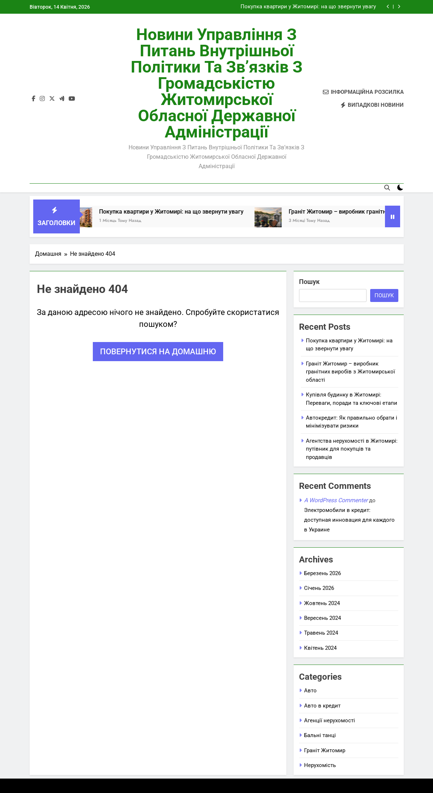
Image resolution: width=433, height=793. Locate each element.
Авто (310, 690)
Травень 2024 (321, 633)
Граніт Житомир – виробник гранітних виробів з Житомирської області (350, 371)
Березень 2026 (322, 573)
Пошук (309, 281)
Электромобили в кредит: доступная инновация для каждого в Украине (349, 520)
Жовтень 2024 (322, 603)
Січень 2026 (319, 588)
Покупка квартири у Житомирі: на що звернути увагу (308, 7)
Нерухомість (320, 765)
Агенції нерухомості (329, 720)
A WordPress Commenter (336, 500)
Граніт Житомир (324, 750)
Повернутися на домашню (158, 351)
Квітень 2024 (320, 648)
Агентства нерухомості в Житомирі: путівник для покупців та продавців (352, 449)
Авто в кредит (322, 705)
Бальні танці (320, 735)
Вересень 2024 (322, 618)
